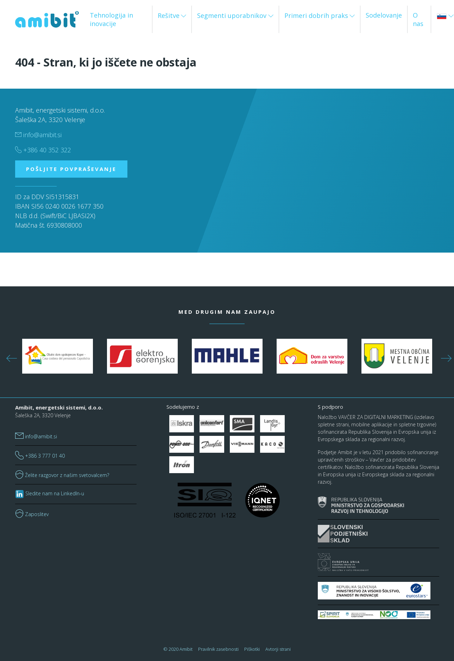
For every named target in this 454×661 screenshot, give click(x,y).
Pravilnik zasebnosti (218, 649)
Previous (9, 356)
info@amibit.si (38, 135)
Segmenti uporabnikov (231, 15)
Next (444, 356)
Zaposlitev (32, 514)
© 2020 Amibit (178, 649)
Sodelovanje (384, 15)
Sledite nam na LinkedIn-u (49, 493)
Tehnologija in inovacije (111, 19)
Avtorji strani (278, 649)
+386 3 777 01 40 (40, 455)
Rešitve (168, 15)
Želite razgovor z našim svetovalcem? (62, 475)
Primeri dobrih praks (316, 15)
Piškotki (252, 649)
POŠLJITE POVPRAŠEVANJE (71, 168)
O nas (418, 19)
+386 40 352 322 (43, 150)
